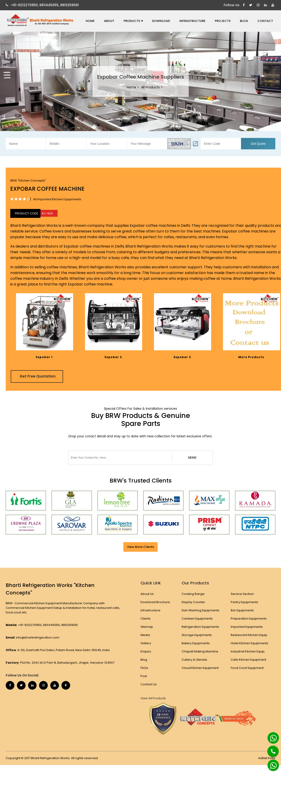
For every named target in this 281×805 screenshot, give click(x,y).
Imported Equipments (247, 627)
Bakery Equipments (195, 643)
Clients (145, 618)
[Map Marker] (68, 685)
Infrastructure (192, 21)
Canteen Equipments (197, 618)
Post (143, 676)
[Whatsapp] (271, 736)
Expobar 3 (182, 357)
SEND (192, 457)
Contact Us (148, 684)
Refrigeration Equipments (200, 627)
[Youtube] (273, 5)
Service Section (242, 594)
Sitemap (146, 627)
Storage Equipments (196, 635)
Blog (244, 21)
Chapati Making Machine (199, 651)
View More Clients (140, 547)
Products (133, 21)
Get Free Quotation (38, 376)
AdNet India (266, 758)
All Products (150, 87)
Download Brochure (155, 602)
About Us (147, 594)
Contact (265, 21)
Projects (223, 21)
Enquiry (145, 651)
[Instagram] (259, 5)
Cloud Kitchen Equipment (200, 668)
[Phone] (269, 749)
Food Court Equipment (247, 668)
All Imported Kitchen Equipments (57, 199)
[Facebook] (244, 5)
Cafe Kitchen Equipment (249, 659)
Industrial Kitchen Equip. (248, 651)
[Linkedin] (266, 5)
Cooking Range (192, 594)
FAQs (144, 668)
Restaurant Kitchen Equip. (249, 635)
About (109, 21)
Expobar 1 (44, 357)
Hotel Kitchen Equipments (250, 643)
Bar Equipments (242, 610)
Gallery (145, 643)
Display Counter (193, 602)
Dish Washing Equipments (200, 610)
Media (145, 635)
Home (90, 21)
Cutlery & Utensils (194, 659)
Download (161, 21)
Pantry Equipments (245, 602)
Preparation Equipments (249, 618)
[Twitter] (251, 5)
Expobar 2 (113, 357)
